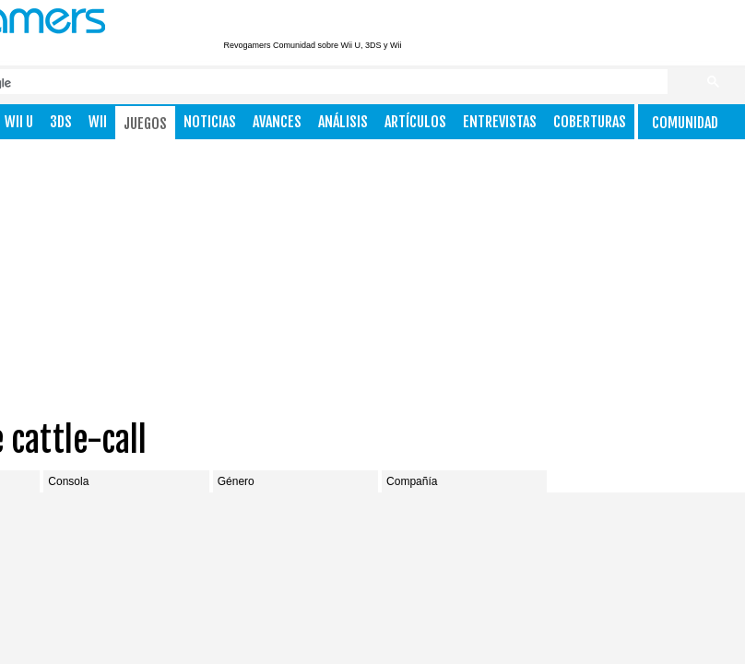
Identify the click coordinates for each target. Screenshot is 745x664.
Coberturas (589, 122)
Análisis (343, 122)
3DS (61, 122)
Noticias (209, 122)
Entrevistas (500, 122)
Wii (98, 122)
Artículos (415, 122)
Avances (277, 122)
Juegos (145, 123)
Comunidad (685, 122)
